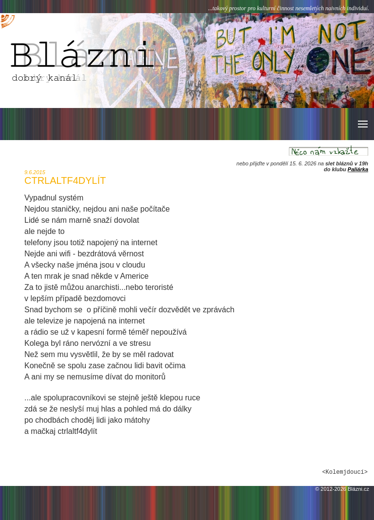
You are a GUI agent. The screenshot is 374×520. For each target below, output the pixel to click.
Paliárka (358, 169)
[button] (362, 124)
